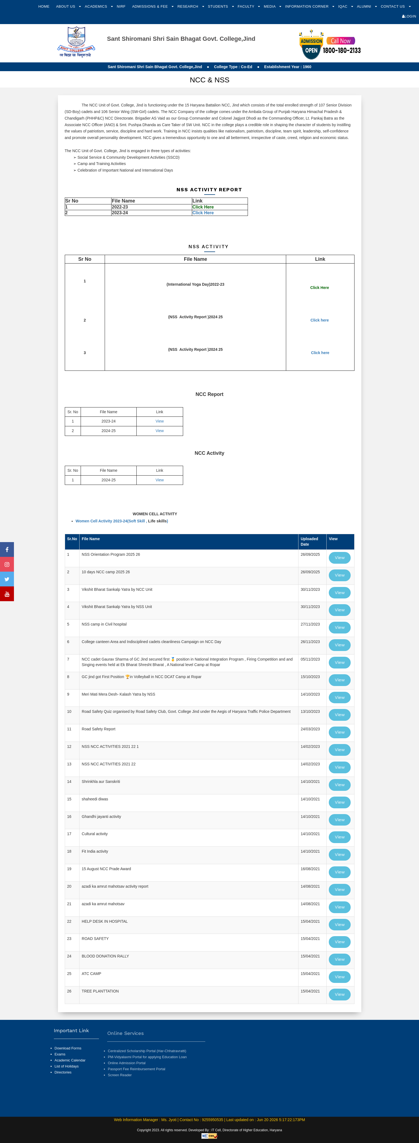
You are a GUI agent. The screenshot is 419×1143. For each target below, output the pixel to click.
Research (188, 6)
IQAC (343, 6)
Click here (319, 320)
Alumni (364, 6)
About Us (66, 6)
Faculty (247, 6)
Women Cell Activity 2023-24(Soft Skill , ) (122, 521)
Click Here (203, 212)
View (160, 421)
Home (43, 6)
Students (218, 6)
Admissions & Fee (150, 6)
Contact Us (393, 6)
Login (409, 16)
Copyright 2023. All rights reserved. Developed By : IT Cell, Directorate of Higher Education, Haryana (209, 1130)
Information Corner (307, 6)
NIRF (121, 6)
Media (270, 6)
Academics (96, 6)
